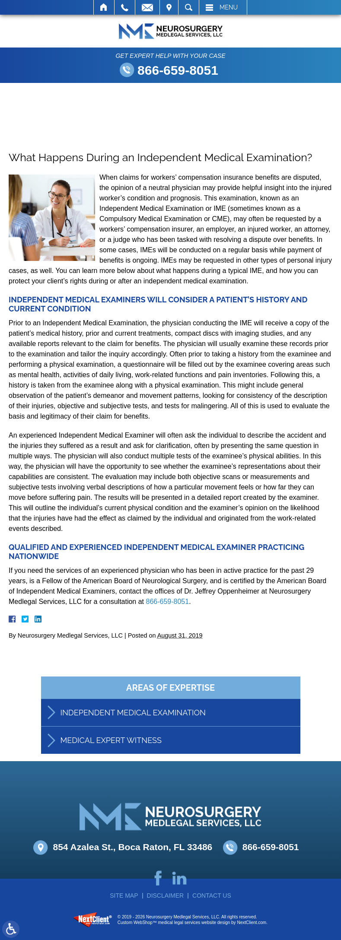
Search (188, 7)
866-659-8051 (177, 70)
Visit (169, 7)
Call (125, 7)
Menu (229, 7)
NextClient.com (251, 922)
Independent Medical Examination (133, 722)
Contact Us (211, 895)
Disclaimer (165, 895)
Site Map (124, 895)
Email (147, 7)
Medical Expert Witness (111, 750)
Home (104, 7)
